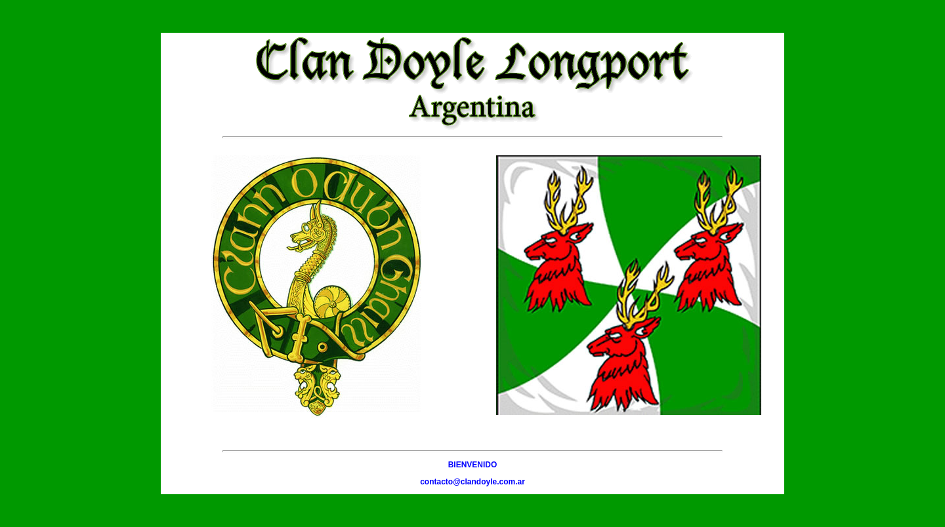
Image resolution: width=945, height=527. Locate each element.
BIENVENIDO (472, 464)
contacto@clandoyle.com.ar (472, 481)
